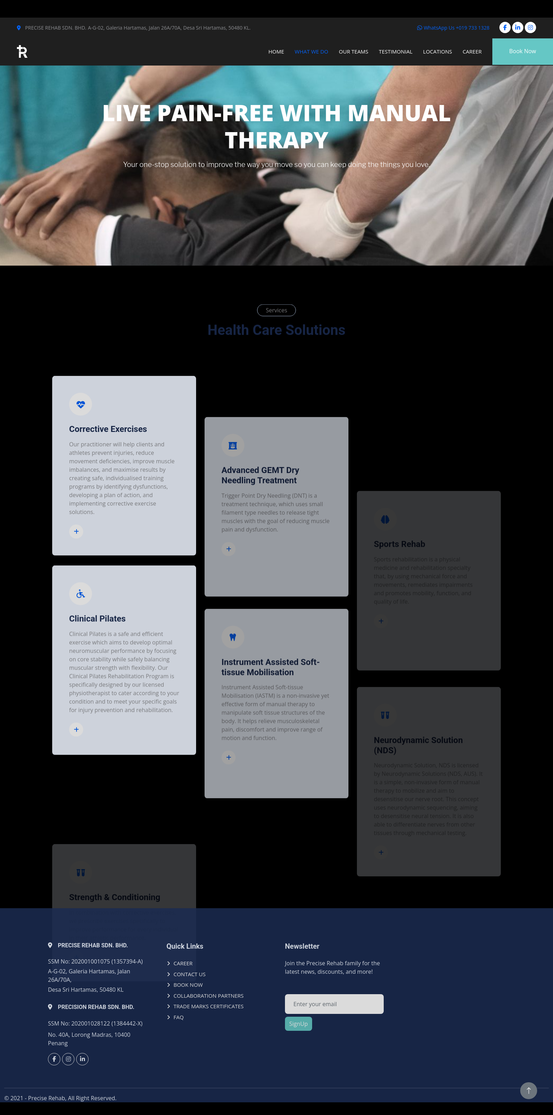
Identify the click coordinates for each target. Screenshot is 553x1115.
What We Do (311, 51)
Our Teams (354, 51)
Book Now (522, 51)
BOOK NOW (188, 984)
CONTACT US (190, 974)
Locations (437, 51)
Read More (78, 659)
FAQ (179, 1017)
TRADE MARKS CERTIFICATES (209, 1006)
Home (276, 51)
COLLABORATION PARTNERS (209, 995)
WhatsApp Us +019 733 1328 (453, 27)
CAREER (183, 963)
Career (472, 51)
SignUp (298, 1024)
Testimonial (395, 51)
